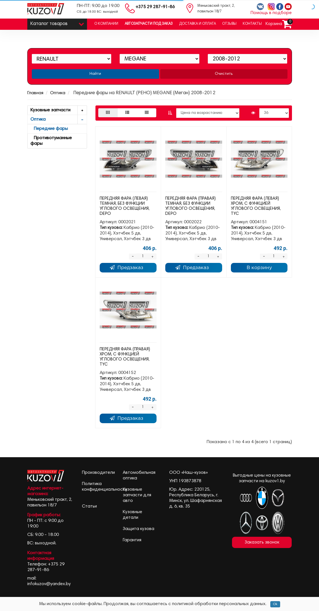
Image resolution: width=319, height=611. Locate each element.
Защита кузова (138, 529)
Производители (98, 472)
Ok (275, 604)
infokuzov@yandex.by (49, 584)
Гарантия (132, 540)
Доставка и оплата (197, 24)
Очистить (224, 74)
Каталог (57, 23)
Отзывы (229, 24)
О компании (106, 24)
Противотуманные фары (51, 141)
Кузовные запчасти (58, 110)
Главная (35, 93)
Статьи (89, 506)
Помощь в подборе (271, 13)
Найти (95, 74)
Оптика (57, 93)
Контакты (252, 24)
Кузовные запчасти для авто (137, 495)
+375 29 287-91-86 (155, 7)
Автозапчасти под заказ (149, 24)
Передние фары (49, 129)
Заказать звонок (262, 542)
